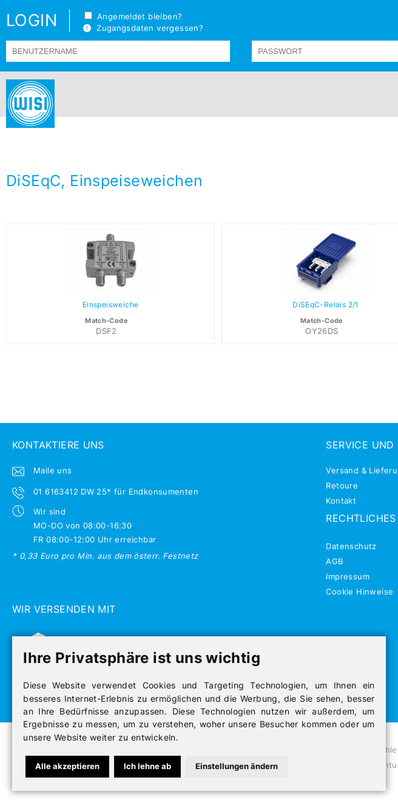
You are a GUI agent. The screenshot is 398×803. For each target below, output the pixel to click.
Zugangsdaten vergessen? (143, 28)
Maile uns (52, 470)
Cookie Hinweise (359, 591)
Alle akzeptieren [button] (67, 766)
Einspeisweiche (110, 305)
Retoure (342, 485)
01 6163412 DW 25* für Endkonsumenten (115, 491)
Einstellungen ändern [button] (236, 766)
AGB (334, 561)
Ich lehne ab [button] (147, 766)
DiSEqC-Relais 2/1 (325, 305)
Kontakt (341, 500)
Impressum (347, 576)
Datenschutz (351, 546)
